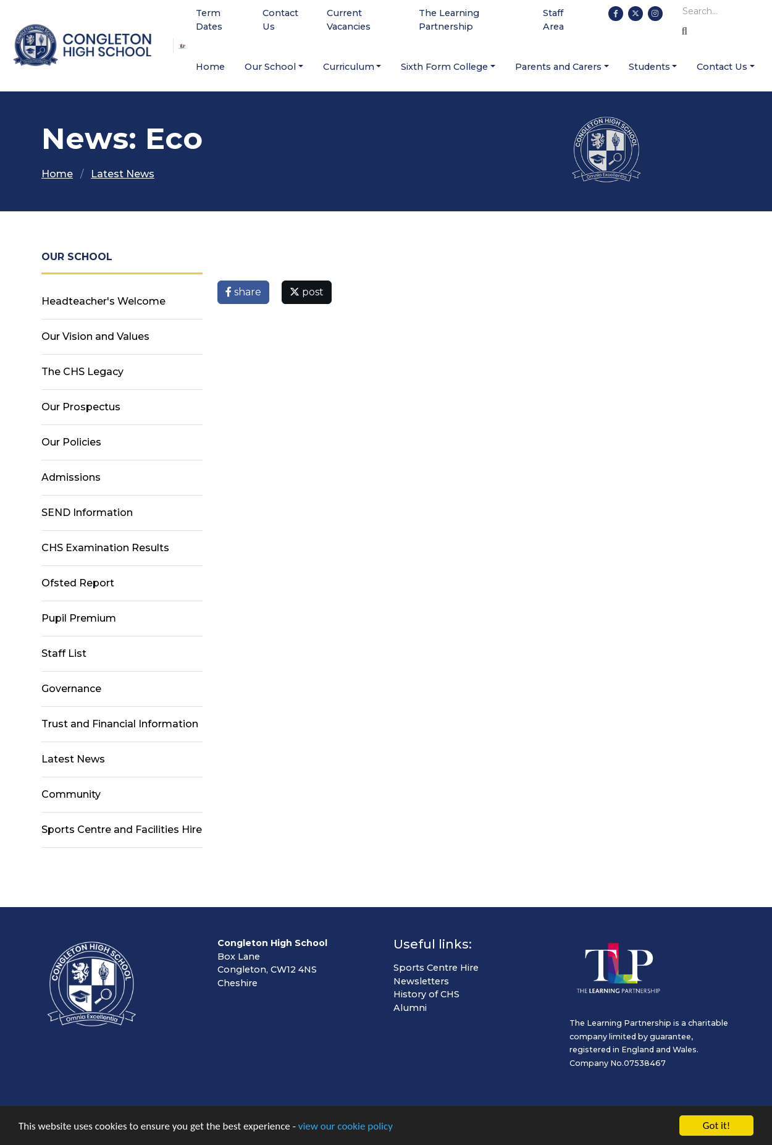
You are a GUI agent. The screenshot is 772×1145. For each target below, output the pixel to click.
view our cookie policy (345, 1127)
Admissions (71, 477)
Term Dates (209, 19)
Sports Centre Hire (436, 967)
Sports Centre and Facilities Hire (121, 829)
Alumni (410, 1007)
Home (210, 66)
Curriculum (348, 66)
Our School (270, 66)
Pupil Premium (78, 618)
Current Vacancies (349, 19)
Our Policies (71, 442)
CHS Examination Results (105, 548)
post (307, 292)
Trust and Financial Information (119, 724)
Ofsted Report (77, 583)
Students (649, 66)
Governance (71, 689)
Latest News (122, 174)
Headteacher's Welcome (103, 301)
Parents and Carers (558, 66)
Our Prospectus (80, 407)
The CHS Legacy (82, 372)
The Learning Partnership (449, 19)
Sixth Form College (444, 66)
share (243, 292)
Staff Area (553, 19)
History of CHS (426, 994)
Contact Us (280, 19)
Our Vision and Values (95, 336)
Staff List (63, 653)
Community (71, 794)
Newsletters (421, 981)
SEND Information (87, 512)
